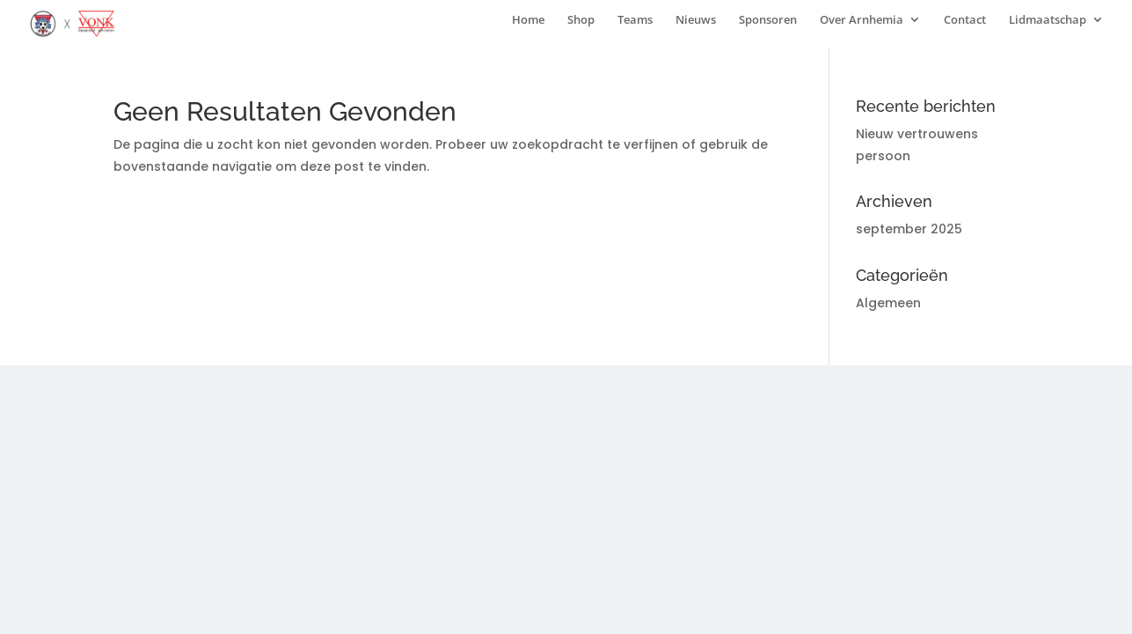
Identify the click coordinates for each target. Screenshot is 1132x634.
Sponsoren (768, 20)
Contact (965, 20)
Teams (635, 20)
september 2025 (909, 229)
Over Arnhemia (861, 20)
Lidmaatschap (1047, 20)
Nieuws (696, 20)
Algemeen (888, 303)
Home (528, 20)
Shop (581, 20)
